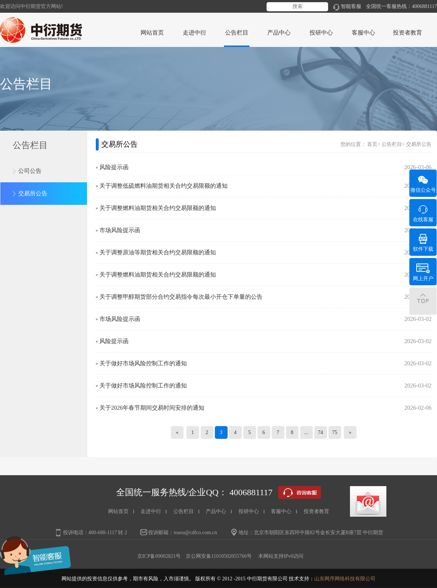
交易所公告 (32, 193)
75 (334, 432)
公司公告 (30, 171)
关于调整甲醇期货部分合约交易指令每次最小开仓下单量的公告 (181, 297)
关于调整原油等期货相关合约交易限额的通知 (157, 252)
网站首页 (152, 32)
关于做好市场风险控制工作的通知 (143, 363)
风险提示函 (114, 167)
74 (320, 432)
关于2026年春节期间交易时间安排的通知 (151, 408)
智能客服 (347, 6)
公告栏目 (392, 144)
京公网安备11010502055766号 (219, 556)
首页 (372, 144)
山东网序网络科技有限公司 (344, 578)
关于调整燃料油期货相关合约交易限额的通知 (157, 208)
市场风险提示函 (119, 230)
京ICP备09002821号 (159, 556)
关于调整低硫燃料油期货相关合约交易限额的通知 (163, 186)
